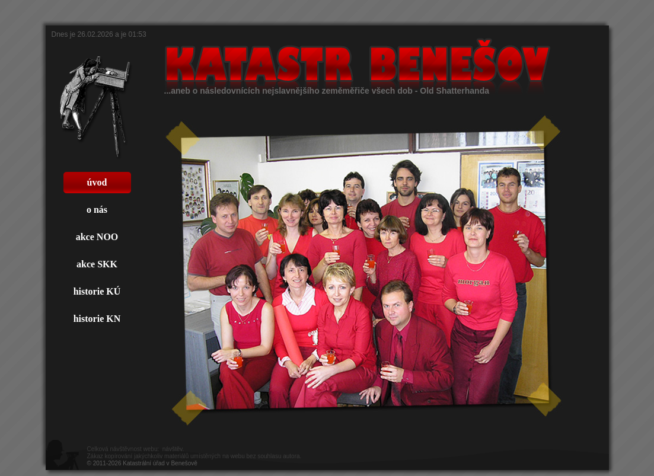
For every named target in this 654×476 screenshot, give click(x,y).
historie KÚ (97, 291)
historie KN (97, 319)
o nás (97, 210)
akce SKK (96, 264)
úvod (97, 182)
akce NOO (97, 237)
